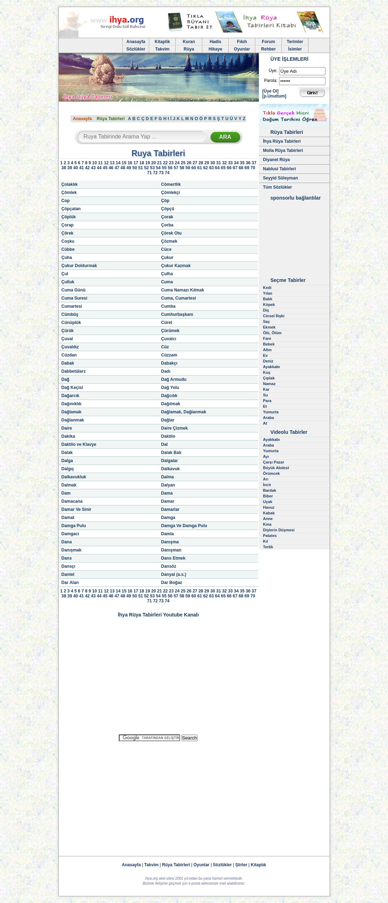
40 (75, 167)
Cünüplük (71, 322)
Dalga (67, 460)
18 (141, 162)
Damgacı (70, 533)
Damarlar (170, 509)
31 (218, 162)
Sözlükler (135, 49)
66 (229, 167)
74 (167, 172)
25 (183, 162)
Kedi (267, 287)
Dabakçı (169, 363)
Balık (267, 299)
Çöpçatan (71, 208)
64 (217, 167)
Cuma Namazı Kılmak (182, 290)
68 (241, 167)
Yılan (267, 293)
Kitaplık (258, 864)
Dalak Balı (171, 452)
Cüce (166, 249)
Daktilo (168, 436)
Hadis (215, 41)
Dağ (66, 379)
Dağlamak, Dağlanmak (183, 411)
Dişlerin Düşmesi (279, 530)
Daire (67, 428)
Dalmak (69, 485)
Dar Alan (70, 582)
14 (118, 162)
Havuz (268, 507)
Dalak (67, 452)
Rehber (268, 49)
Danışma (170, 541)
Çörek (68, 233)
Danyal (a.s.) (173, 574)
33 (230, 162)
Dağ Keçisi (72, 387)
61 (199, 167)
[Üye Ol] (270, 91)
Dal (164, 444)
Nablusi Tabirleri (279, 168)
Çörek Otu (171, 233)
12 (106, 162)
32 (224, 162)
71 (149, 172)
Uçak (267, 502)
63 (211, 167)
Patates (270, 535)
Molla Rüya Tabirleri (283, 150)
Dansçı (68, 566)
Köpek (269, 304)
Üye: (273, 70)
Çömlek (69, 192)
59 (187, 167)
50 (134, 167)
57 (176, 167)
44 (99, 167)
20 (153, 162)
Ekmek (269, 327)
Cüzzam (169, 355)
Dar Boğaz (171, 582)
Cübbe (68, 249)
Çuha (67, 257)
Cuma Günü (74, 290)
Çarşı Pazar (273, 462)
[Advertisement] (158, 795)
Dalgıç (68, 468)
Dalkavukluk (74, 476)
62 (205, 167)
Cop (66, 200)
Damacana (72, 501)
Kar (266, 389)
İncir (267, 485)
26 (189, 162)
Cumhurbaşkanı (177, 314)
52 (146, 167)
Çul (65, 273)
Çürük (68, 330)
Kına (267, 524)
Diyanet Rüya (276, 159)
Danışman (171, 550)
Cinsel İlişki (274, 316)
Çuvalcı (168, 338)
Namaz (269, 384)
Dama (167, 493)
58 (182, 167)
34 (236, 162)
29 (206, 162)
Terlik (268, 547)
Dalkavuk (170, 468)
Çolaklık (70, 184)
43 (93, 167)
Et (265, 406)
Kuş (267, 372)
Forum (268, 41)
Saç (266, 321)
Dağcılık (169, 395)
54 (158, 167)
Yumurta (271, 412)
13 (112, 162)
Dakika (68, 436)
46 (111, 167)
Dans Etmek (173, 558)
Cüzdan (69, 355)
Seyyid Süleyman (280, 178)
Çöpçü (167, 208)
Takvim (162, 49)
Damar (167, 501)
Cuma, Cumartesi (178, 298)
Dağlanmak (73, 420)
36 (248, 162)
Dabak (68, 363)
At (265, 423)
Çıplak (269, 378)
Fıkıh (242, 41)
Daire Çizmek (174, 428)
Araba (268, 417)
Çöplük (69, 216)
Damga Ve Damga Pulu (184, 525)
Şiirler (241, 864)
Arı (265, 479)
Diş (266, 310)
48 (123, 167)
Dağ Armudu (174, 379)
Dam (66, 493)
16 (130, 162)
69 (246, 167)
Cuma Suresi (74, 298)
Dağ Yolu (170, 387)
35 (242, 162)
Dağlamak (72, 411)
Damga (168, 517)
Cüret (166, 322)
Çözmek (169, 241)
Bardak (269, 490)
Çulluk (68, 281)
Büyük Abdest (276, 468)
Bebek (269, 344)
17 (135, 162)
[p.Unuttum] (274, 96)
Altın (267, 350)
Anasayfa (135, 41)
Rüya (189, 49)
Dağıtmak (170, 403)
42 (87, 167)
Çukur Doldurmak (79, 265)
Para (267, 401)
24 (177, 162)
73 (161, 172)
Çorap (68, 225)
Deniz (268, 361)
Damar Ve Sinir (77, 509)
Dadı (165, 371)
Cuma (167, 281)
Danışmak (72, 550)
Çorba (167, 225)
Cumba (168, 306)
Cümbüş (70, 314)
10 (94, 162)
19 (147, 162)
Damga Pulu (74, 525)
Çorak (167, 216)
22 (165, 162)
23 (171, 162)
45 (105, 167)
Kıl (265, 541)
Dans (67, 558)
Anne (268, 519)
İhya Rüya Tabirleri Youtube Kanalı (158, 615)
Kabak (269, 513)
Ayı (266, 456)
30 (212, 162)
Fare (267, 338)
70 (252, 167)
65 (223, 167)
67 (235, 167)
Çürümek (170, 330)
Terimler (295, 41)
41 (81, 167)
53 (152, 167)
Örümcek (271, 473)
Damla (167, 533)
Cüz (165, 346)
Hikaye (215, 49)
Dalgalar (169, 460)
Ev (265, 355)
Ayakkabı (271, 367)
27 (194, 162)
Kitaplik (162, 41)
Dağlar (167, 420)
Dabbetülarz (74, 371)
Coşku (68, 241)
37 (253, 162)
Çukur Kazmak (176, 265)
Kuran (189, 41)
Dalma (167, 476)
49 (128, 167)
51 (140, 167)
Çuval (67, 338)
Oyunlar (242, 49)
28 (200, 162)
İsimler (295, 49)
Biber (268, 496)
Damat (68, 517)
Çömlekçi (170, 192)
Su (265, 395)
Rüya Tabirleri (110, 118)
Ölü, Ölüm (272, 333)
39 (69, 167)
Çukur (167, 257)
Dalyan (168, 485)
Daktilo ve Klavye (79, 444)
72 (155, 172)
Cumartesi (72, 306)
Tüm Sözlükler (277, 187)
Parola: (270, 80)
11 (100, 162)
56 (170, 167)
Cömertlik (171, 184)
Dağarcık (71, 395)
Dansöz (168, 566)
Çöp (165, 200)
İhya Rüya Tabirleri (282, 141)
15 (124, 162)
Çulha (167, 273)
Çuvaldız (70, 346)
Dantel (68, 574)
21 (159, 162)
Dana (67, 541)
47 (117, 167)
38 (64, 167)
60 (193, 167)
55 (164, 167)
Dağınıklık (72, 403)
